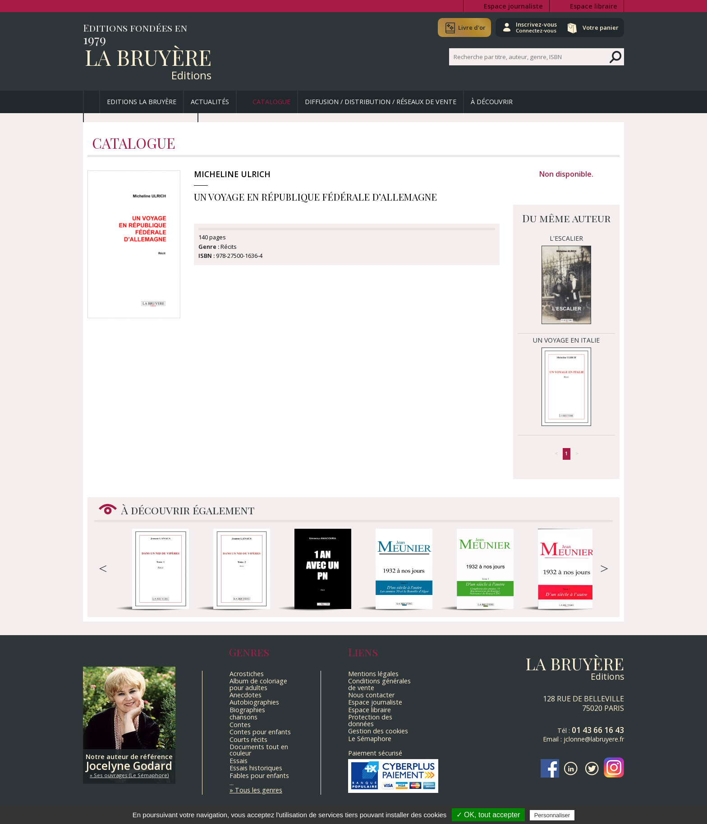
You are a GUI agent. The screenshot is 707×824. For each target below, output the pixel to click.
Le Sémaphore (369, 738)
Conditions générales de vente (379, 684)
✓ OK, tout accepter (488, 815)
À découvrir (492, 101)
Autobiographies (254, 702)
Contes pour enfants (260, 732)
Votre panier (598, 27)
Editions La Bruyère (141, 101)
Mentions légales (373, 673)
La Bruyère (148, 56)
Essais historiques (256, 768)
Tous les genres (258, 790)
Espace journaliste (513, 6)
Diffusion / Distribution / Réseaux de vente (380, 101)
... (232, 782)
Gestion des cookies (378, 731)
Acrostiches (247, 673)
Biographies (247, 709)
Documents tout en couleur (259, 749)
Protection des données (370, 720)
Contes (240, 724)
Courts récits (248, 739)
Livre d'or (463, 27)
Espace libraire (593, 6)
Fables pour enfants (259, 775)
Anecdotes (246, 695)
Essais (239, 760)
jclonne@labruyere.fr (594, 739)
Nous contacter (371, 695)
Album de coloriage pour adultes (258, 684)
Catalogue (271, 101)
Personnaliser (552, 815)
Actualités (210, 101)
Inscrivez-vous (529, 27)
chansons (243, 717)
